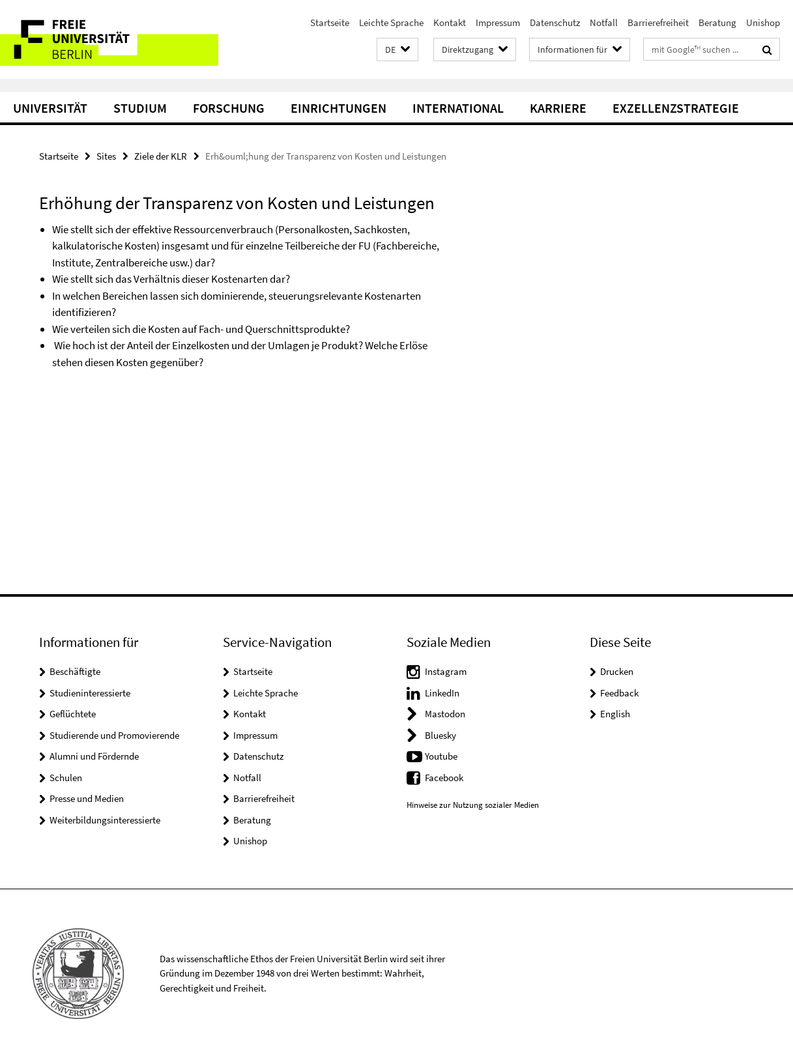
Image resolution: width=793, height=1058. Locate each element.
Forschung (229, 108)
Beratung (717, 22)
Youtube (441, 756)
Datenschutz (555, 22)
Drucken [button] (616, 671)
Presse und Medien (87, 798)
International (458, 108)
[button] (397, 50)
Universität (50, 108)
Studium (140, 108)
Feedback (619, 693)
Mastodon (445, 714)
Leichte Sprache (391, 22)
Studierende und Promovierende (114, 735)
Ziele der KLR (160, 156)
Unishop (763, 22)
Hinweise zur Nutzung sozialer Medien (473, 804)
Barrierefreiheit (658, 22)
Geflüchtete (73, 714)
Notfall (604, 22)
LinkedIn (442, 693)
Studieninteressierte (90, 693)
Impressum (498, 22)
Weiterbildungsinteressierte (105, 820)
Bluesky (440, 735)
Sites (106, 156)
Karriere (558, 108)
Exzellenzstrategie (676, 108)
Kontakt (449, 22)
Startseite (329, 22)
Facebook (444, 777)
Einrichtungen (338, 108)
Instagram (446, 671)
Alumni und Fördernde (94, 756)
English (615, 714)
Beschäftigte (75, 671)
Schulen (66, 777)
